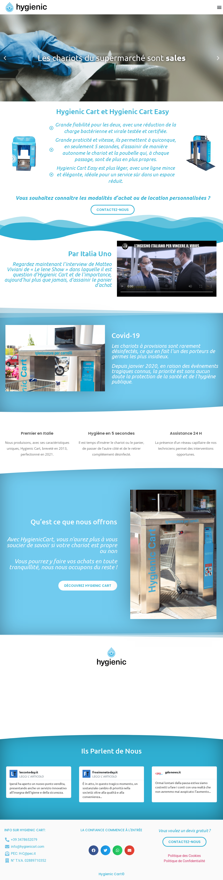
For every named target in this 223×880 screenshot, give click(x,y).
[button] (219, 7)
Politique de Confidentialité (184, 861)
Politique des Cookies (184, 856)
